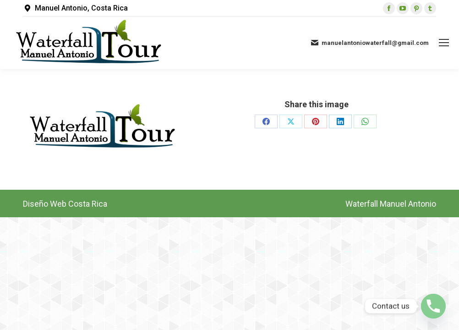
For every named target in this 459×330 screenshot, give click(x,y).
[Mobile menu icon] (444, 43)
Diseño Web (44, 204)
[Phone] (433, 306)
